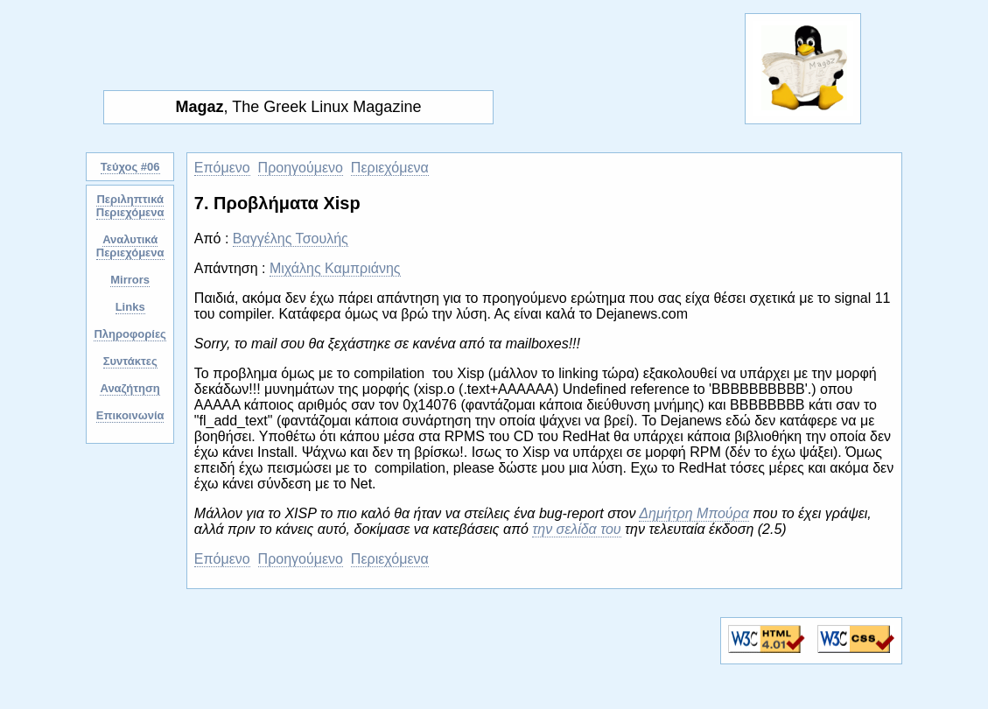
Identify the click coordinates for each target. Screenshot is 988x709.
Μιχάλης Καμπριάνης (335, 268)
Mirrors (130, 279)
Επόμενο (222, 167)
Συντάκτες (130, 361)
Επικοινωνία (130, 415)
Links (130, 306)
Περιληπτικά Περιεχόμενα (130, 206)
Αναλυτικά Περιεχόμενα (130, 246)
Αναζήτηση (129, 388)
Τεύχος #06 (130, 166)
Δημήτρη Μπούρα (694, 513)
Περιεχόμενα (390, 167)
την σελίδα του (576, 529)
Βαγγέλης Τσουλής (290, 238)
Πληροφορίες (129, 333)
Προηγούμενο (300, 167)
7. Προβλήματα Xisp (277, 203)
